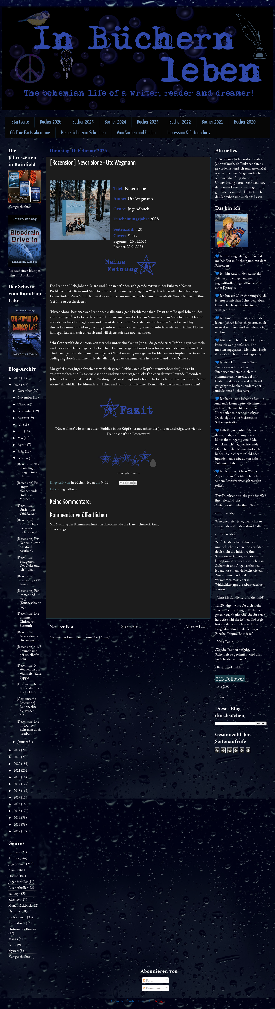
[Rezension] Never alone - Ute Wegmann (28, 636)
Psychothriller (18, 887)
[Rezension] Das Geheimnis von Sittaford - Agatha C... (28, 544)
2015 (17, 811)
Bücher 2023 (147, 122)
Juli (20, 424)
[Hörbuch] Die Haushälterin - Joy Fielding (28, 688)
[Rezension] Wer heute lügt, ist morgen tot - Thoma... (28, 470)
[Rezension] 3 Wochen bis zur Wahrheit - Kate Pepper (29, 671)
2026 (17, 378)
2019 (17, 784)
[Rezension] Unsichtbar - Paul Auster (27, 509)
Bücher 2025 (83, 122)
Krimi (12, 870)
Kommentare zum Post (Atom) (88, 637)
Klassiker (14, 899)
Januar (22, 741)
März (21, 451)
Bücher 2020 (245, 122)
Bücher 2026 (50, 122)
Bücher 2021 (212, 122)
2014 (17, 817)
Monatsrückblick (20, 905)
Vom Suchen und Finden (136, 133)
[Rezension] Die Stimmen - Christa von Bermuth (28, 619)
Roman (13, 852)
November (25, 397)
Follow (219, 697)
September (25, 411)
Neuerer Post (62, 627)
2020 (17, 777)
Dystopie (14, 911)
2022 (17, 764)
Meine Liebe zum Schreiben (83, 133)
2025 (17, 385)
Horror (13, 876)
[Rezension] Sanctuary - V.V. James (28, 580)
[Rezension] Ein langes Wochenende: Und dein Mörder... (28, 491)
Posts (148, 980)
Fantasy (13, 893)
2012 (17, 831)
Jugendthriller (18, 881)
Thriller (13, 858)
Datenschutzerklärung (144, 524)
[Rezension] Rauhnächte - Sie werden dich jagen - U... (28, 526)
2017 (17, 797)
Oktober (24, 404)
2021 (17, 770)
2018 (17, 790)
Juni (21, 431)
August (23, 418)
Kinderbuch (16, 923)
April (21, 444)
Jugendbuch (68, 489)
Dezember (25, 390)
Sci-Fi (12, 945)
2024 (17, 750)
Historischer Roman (22, 929)
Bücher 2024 (115, 122)
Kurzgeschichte (19, 956)
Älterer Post (196, 627)
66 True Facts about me (30, 133)
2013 (17, 824)
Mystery (13, 950)
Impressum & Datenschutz (189, 133)
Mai (21, 438)
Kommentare (153, 988)
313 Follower (230, 679)
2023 (17, 757)
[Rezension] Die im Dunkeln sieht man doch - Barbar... (29, 727)
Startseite (20, 122)
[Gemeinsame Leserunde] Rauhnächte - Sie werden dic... (27, 706)
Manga (13, 939)
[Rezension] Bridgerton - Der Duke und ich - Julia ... (28, 563)
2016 (17, 804)
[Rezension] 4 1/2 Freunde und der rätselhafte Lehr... (29, 653)
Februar (23, 458)
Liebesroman (17, 917)
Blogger (160, 1001)
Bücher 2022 (180, 122)
